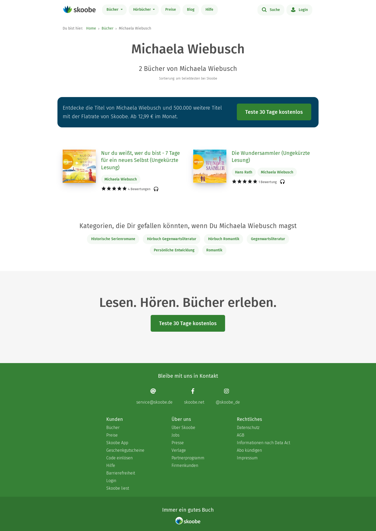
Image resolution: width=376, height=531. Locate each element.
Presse (178, 442)
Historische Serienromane (113, 239)
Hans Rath (243, 172)
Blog (191, 9)
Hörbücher (142, 9)
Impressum (247, 457)
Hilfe (209, 9)
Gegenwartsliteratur (268, 239)
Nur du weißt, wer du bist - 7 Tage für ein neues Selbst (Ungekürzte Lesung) (140, 160)
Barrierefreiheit (120, 473)
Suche (271, 9)
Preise (170, 9)
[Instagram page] (227, 396)
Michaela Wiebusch (120, 179)
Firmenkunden (185, 465)
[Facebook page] (194, 396)
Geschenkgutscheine (125, 450)
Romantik (214, 250)
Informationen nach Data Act (263, 442)
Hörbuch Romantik (223, 239)
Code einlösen (119, 457)
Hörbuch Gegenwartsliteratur (171, 239)
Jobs (175, 435)
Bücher (113, 9)
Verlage (179, 450)
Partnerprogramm (188, 457)
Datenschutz (248, 427)
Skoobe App (117, 442)
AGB (240, 435)
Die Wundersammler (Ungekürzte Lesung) (271, 156)
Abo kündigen (249, 450)
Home (91, 28)
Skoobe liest (117, 488)
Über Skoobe (183, 427)
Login (299, 9)
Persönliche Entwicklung (174, 250)
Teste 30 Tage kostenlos (274, 112)
